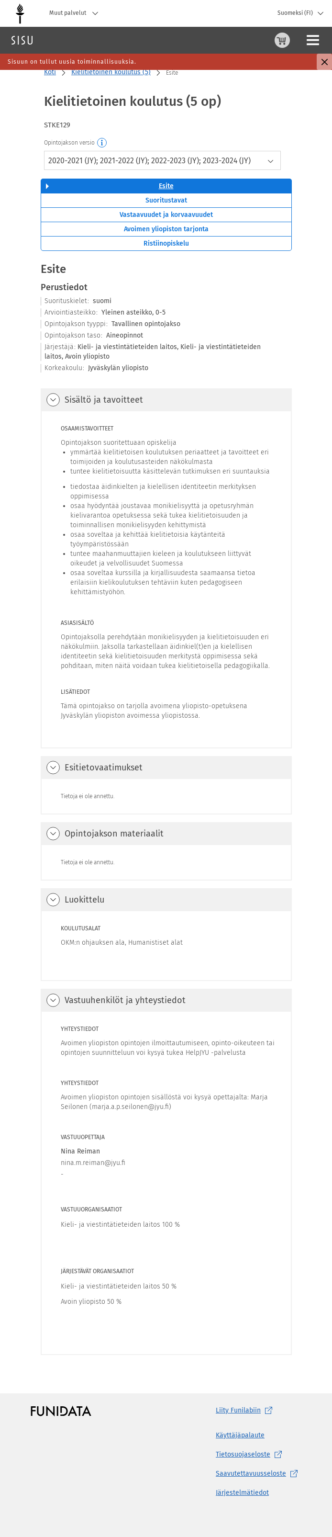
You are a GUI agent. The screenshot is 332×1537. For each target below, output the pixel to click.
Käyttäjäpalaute (240, 1435)
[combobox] (162, 160)
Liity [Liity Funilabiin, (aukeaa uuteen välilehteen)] (246, 1410)
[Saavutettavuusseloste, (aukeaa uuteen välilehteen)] (258, 1474)
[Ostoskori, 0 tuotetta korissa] (241, 40)
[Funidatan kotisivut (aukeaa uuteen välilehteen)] (61, 1411)
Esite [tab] (166, 186)
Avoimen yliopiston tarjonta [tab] (166, 229)
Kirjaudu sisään (304, 40)
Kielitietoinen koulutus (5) (111, 72)
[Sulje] (324, 62)
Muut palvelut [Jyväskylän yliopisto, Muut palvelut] (76, 13)
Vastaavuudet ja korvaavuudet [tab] (166, 215)
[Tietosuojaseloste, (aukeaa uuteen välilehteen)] (258, 1454)
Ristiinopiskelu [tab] (166, 243)
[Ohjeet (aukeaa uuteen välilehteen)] (264, 40)
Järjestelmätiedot (242, 1493)
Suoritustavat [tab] (166, 200)
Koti (50, 72)
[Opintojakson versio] (102, 143)
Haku (64, 40)
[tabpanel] (166, 808)
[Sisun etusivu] (22, 40)
